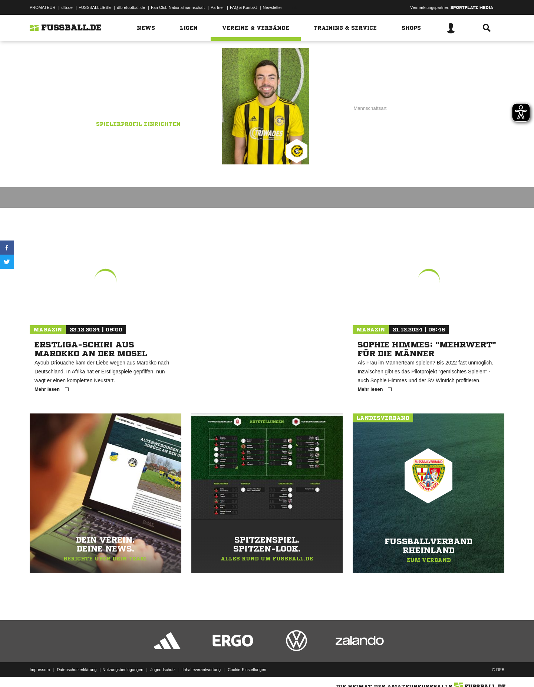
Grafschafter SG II (149, 99)
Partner (217, 7)
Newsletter (272, 7)
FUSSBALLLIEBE (95, 7)
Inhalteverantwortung (201, 669)
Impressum (40, 669)
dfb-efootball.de (131, 7)
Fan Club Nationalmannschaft (178, 7)
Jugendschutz (162, 669)
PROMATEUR (42, 7)
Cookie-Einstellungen (247, 669)
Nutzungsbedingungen (122, 669)
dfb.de (67, 7)
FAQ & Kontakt (243, 7)
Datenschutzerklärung (76, 669)
